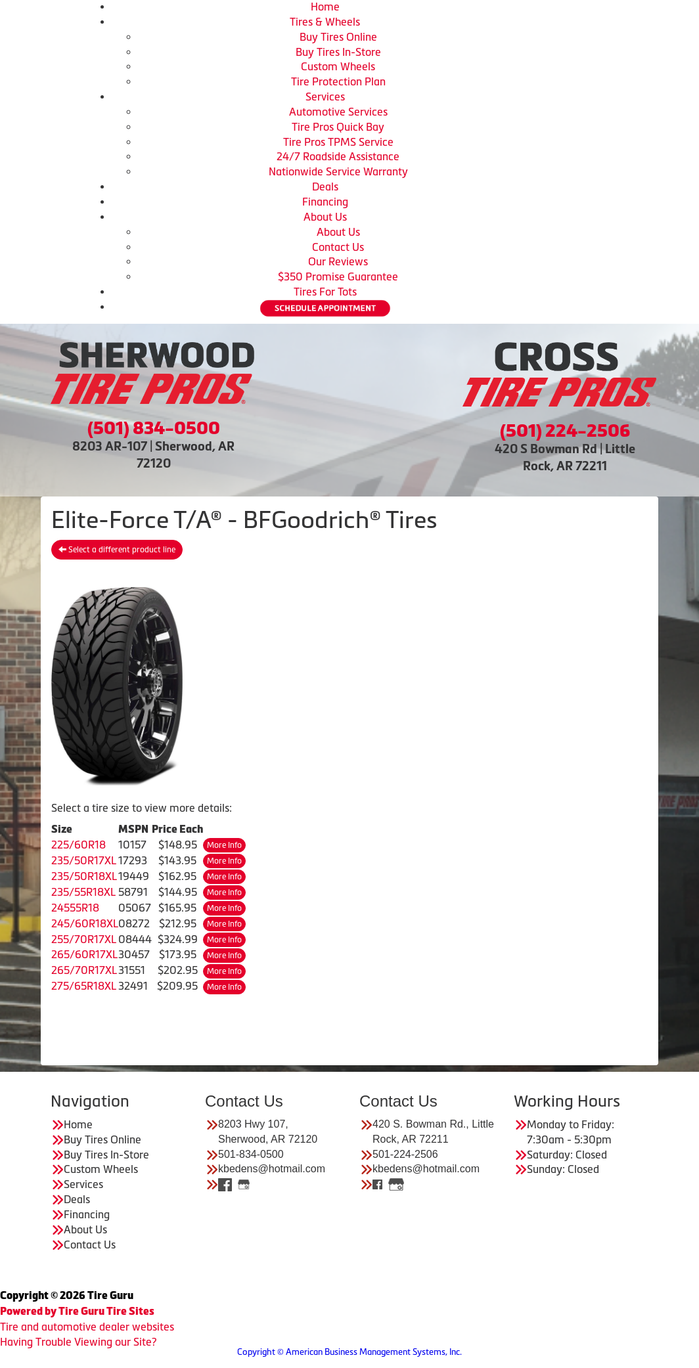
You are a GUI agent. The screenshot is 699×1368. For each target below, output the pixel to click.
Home (325, 6)
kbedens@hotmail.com (271, 1168)
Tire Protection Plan (338, 81)
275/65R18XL (83, 986)
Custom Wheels (338, 66)
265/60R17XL (84, 954)
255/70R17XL (83, 939)
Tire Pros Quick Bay (338, 127)
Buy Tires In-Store (338, 52)
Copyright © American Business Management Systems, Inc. (349, 1352)
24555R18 (75, 908)
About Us (325, 217)
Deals (325, 186)
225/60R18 (78, 844)
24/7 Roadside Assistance (338, 156)
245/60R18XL (84, 923)
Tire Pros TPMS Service (338, 142)
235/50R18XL (84, 876)
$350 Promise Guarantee (338, 276)
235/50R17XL (83, 860)
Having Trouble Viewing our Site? (78, 1342)
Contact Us (338, 247)
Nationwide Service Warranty (338, 171)
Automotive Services (338, 112)
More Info (224, 845)
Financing (325, 202)
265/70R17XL (84, 970)
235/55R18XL (83, 892)
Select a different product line (116, 549)
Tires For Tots (325, 292)
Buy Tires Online (338, 37)
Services (325, 96)
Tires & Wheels (325, 22)
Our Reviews (338, 261)
